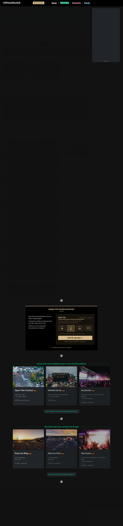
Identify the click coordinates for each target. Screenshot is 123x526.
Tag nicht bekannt (77, 149)
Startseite (6, 8)
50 (79, 328)
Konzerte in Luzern (44, 504)
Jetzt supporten (38, 3)
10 (62, 328)
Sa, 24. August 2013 (77, 154)
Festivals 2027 (17, 504)
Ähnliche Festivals (40, 23)
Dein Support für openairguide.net (74, 498)
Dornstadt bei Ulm (68, 15)
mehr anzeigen (24, 115)
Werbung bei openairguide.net (72, 500)
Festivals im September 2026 (22, 512)
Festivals (14, 8)
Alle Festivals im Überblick (21, 515)
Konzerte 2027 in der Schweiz (47, 515)
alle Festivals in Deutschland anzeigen (60, 474)
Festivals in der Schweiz (20, 498)
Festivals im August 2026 (21, 510)
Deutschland (23, 8)
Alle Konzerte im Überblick (46, 517)
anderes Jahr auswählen (46, 44)
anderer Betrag (88, 328)
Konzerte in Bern (43, 500)
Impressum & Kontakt (69, 504)
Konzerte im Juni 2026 (45, 508)
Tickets (28, 23)
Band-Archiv (57, 23)
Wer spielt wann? (14, 23)
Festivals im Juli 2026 (20, 508)
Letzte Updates (39, 22)
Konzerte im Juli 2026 (45, 510)
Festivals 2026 (17, 502)
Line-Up (11, 22)
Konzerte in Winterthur (45, 502)
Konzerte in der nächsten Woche (48, 506)
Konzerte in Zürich (43, 498)
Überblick (29, 22)
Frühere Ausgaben (59, 22)
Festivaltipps (17, 496)
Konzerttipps (42, 496)
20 (71, 328)
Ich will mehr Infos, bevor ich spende (61, 347)
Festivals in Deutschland (21, 500)
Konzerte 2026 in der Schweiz (47, 512)
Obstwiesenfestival (34, 8)
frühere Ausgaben (47, 8)
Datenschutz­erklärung (70, 502)
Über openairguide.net (70, 496)
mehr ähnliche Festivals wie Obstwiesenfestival (61, 411)
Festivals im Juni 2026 (20, 506)
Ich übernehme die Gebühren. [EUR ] (72, 333)
